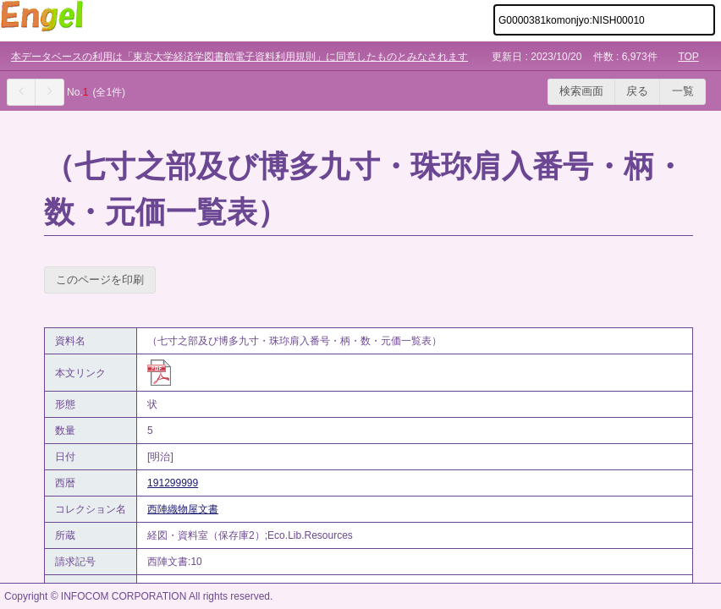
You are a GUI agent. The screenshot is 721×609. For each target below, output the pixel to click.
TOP (688, 57)
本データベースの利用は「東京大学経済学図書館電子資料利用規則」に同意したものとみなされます (239, 57)
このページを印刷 (100, 279)
